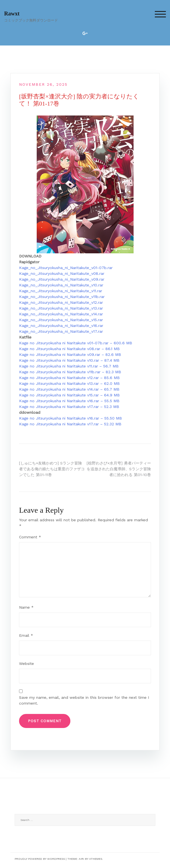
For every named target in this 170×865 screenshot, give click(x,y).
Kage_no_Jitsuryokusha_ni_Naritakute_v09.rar (61, 279)
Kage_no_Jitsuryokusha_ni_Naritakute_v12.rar (61, 302)
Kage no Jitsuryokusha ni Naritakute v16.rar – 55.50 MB (70, 418)
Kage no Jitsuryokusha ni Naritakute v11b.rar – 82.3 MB (70, 372)
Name (26, 607)
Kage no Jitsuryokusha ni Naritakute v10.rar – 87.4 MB (69, 360)
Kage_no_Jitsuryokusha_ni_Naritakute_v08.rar (61, 273)
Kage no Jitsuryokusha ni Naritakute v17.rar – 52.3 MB (69, 406)
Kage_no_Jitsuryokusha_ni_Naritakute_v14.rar (61, 314)
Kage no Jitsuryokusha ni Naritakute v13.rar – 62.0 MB (69, 383)
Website (26, 663)
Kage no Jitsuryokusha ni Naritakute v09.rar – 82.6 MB (70, 354)
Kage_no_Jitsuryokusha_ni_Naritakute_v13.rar (61, 308)
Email (26, 635)
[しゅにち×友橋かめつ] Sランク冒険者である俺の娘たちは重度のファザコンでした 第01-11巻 (52, 469)
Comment (30, 537)
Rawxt (12, 13)
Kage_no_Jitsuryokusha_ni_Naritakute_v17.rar (61, 331)
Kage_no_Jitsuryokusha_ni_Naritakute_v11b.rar (62, 296)
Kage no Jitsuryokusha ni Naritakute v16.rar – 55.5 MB (69, 401)
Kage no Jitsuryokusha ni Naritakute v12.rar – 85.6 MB (69, 377)
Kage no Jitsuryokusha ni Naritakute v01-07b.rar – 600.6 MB (75, 343)
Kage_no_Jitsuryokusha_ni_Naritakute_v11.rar (60, 291)
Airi (81, 858)
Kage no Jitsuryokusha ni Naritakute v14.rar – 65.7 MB (69, 389)
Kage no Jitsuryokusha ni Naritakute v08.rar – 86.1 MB (69, 348)
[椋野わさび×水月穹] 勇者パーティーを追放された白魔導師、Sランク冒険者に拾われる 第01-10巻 (119, 469)
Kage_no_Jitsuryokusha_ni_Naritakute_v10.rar (61, 285)
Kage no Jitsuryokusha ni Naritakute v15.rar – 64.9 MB (69, 395)
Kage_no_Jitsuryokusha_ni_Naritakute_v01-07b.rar (66, 267)
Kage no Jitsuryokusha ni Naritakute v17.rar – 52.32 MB (70, 424)
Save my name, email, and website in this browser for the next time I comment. (84, 700)
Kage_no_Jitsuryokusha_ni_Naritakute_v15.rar (61, 320)
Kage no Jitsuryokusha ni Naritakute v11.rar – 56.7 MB (69, 366)
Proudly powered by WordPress (40, 858)
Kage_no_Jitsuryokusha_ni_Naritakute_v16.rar (61, 325)
